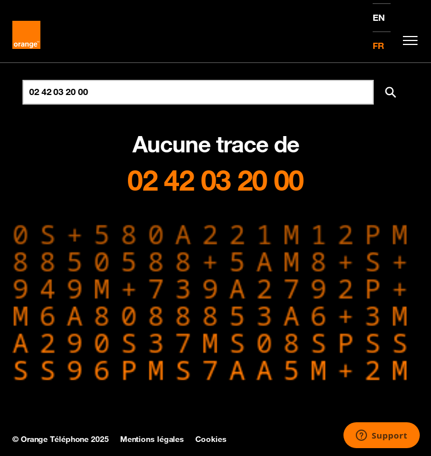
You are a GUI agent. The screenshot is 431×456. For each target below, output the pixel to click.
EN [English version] (379, 17)
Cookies (210, 439)
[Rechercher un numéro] (198, 92)
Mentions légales (152, 439)
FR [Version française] (378, 45)
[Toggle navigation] (407, 40)
